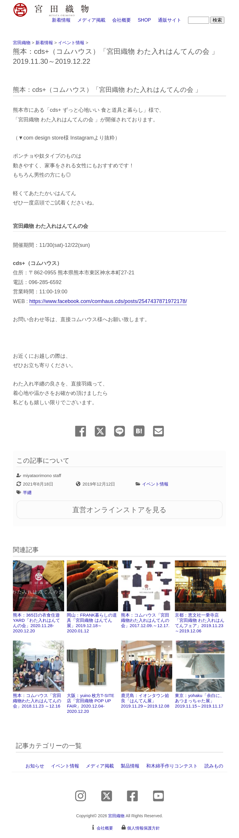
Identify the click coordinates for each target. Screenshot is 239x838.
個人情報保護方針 (143, 828)
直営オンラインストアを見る (119, 510)
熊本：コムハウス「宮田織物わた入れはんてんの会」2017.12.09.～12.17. (146, 594)
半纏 (27, 492)
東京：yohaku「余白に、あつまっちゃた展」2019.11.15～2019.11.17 (200, 674)
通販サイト (169, 20)
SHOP (144, 20)
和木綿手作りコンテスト (172, 765)
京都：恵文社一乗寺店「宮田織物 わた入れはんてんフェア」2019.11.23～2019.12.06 (200, 597)
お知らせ (34, 765)
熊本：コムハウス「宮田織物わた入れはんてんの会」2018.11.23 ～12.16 (38, 674)
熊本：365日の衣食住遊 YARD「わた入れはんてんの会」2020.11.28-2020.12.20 (38, 597)
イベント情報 (155, 483)
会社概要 (121, 20)
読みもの (213, 765)
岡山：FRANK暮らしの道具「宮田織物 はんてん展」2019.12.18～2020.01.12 (92, 597)
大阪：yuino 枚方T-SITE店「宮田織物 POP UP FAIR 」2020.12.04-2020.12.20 (92, 677)
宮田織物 (116, 815)
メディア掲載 (91, 20)
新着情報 (61, 20)
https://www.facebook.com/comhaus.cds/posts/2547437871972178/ (108, 301)
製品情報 (130, 765)
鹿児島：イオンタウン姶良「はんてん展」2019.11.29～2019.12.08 (146, 674)
